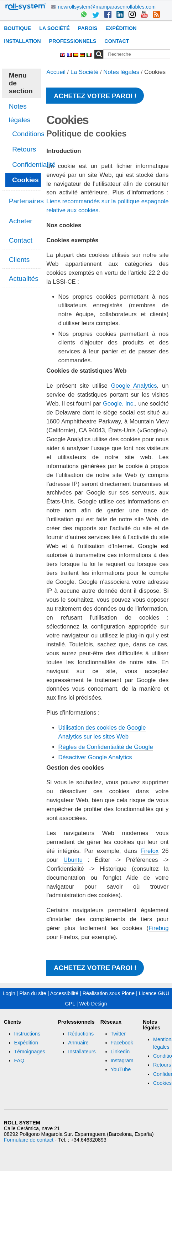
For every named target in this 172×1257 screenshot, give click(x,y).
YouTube (121, 1069)
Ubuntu (73, 859)
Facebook (122, 1042)
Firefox (150, 851)
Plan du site (33, 993)
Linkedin (120, 1051)
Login (9, 993)
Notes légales (121, 72)
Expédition (120, 28)
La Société (54, 28)
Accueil (56, 72)
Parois (87, 28)
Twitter (118, 1034)
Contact (116, 41)
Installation (22, 41)
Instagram (122, 1060)
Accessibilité (64, 993)
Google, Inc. (119, 403)
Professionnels (73, 41)
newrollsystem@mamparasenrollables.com (107, 7)
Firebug (158, 928)
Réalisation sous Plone (109, 993)
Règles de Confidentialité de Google (105, 747)
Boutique (17, 28)
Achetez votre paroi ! (95, 96)
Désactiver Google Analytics (95, 757)
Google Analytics (134, 385)
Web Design (93, 1004)
